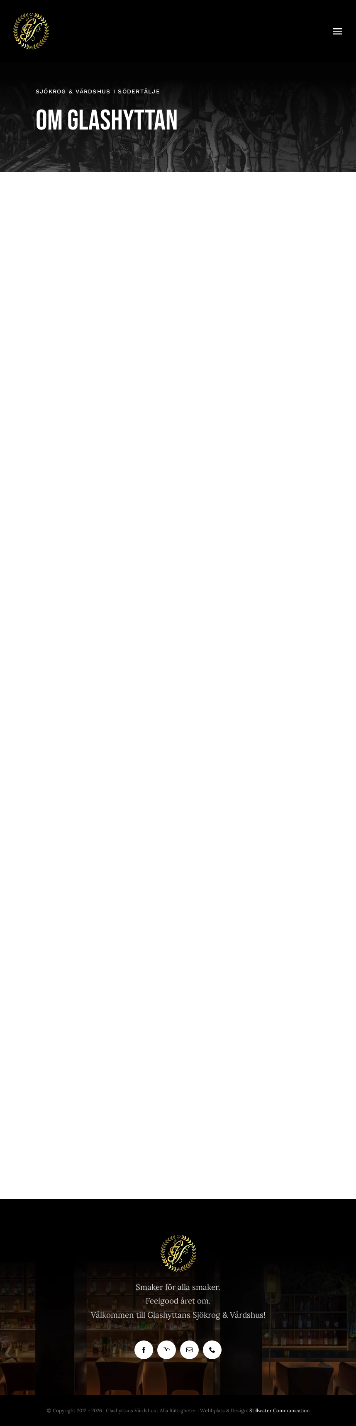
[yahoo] (166, 1349)
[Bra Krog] (30, 16)
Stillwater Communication (279, 1410)
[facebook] (143, 1349)
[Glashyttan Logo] (178, 1238)
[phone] (212, 1349)
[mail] (189, 1349)
